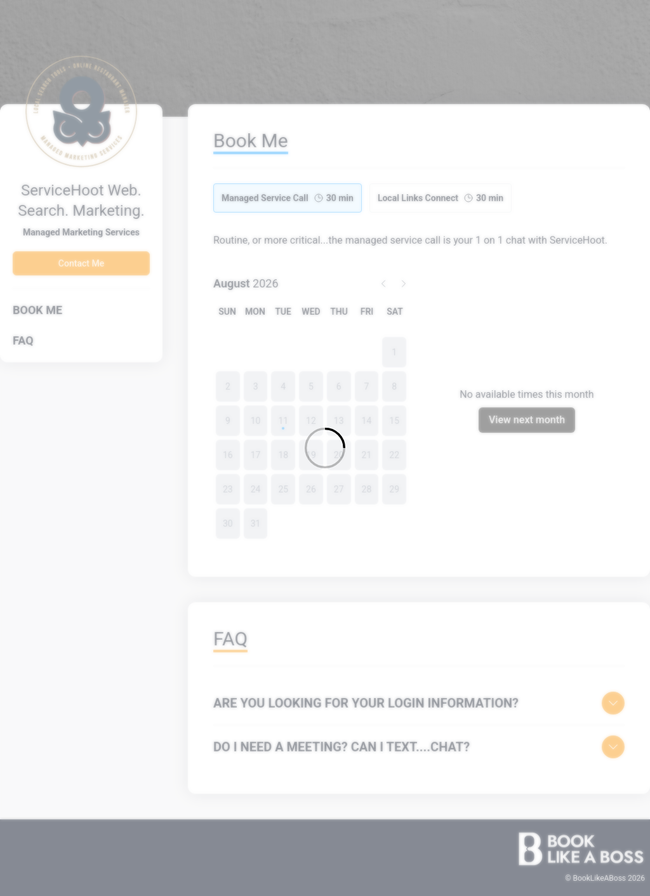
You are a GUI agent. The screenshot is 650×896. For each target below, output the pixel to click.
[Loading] (325, 448)
